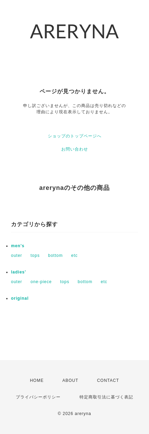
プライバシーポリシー (38, 397)
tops (35, 255)
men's (17, 245)
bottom (55, 255)
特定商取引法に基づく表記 (106, 397)
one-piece (41, 281)
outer (16, 255)
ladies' (18, 272)
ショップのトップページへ (75, 136)
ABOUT (70, 380)
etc (74, 255)
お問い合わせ (74, 149)
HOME (37, 380)
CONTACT (108, 380)
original (20, 298)
